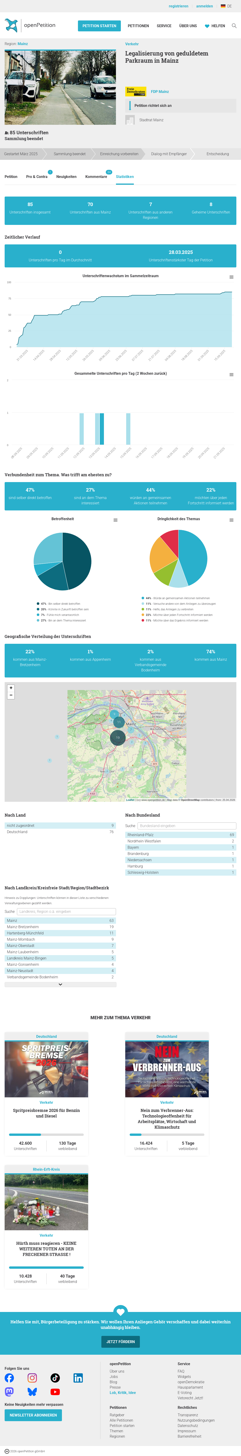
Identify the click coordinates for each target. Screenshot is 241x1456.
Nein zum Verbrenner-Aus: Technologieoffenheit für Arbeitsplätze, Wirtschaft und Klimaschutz (167, 1119)
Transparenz (188, 1415)
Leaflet (130, 800)
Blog (113, 1382)
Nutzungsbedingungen (196, 1420)
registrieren (178, 6)
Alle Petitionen (121, 1420)
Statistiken (125, 176)
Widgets (184, 1376)
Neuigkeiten (66, 176)
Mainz (23, 44)
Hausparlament (190, 1387)
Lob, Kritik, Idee (123, 1392)
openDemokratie (191, 1382)
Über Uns (188, 26)
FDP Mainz (160, 92)
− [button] (11, 695)
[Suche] (234, 25)
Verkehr (132, 44)
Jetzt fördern (120, 1342)
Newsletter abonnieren (33, 1415)
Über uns (117, 1371)
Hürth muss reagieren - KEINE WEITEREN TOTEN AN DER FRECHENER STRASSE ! (46, 1248)
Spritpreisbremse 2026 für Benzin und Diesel (46, 1113)
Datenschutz (188, 1425)
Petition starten (99, 26)
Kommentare (96, 174)
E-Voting (185, 1392)
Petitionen (139, 26)
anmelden (204, 6)
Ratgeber (117, 1415)
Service (164, 26)
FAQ (181, 1371)
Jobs (114, 1376)
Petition (11, 176)
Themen (116, 1431)
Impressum (187, 1431)
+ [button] (11, 688)
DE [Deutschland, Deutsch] (226, 6)
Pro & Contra (37, 174)
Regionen (117, 1436)
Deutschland (46, 1037)
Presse (115, 1387)
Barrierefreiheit (189, 1436)
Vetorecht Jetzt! (190, 1398)
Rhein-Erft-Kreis (46, 1169)
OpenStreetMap (190, 800)
